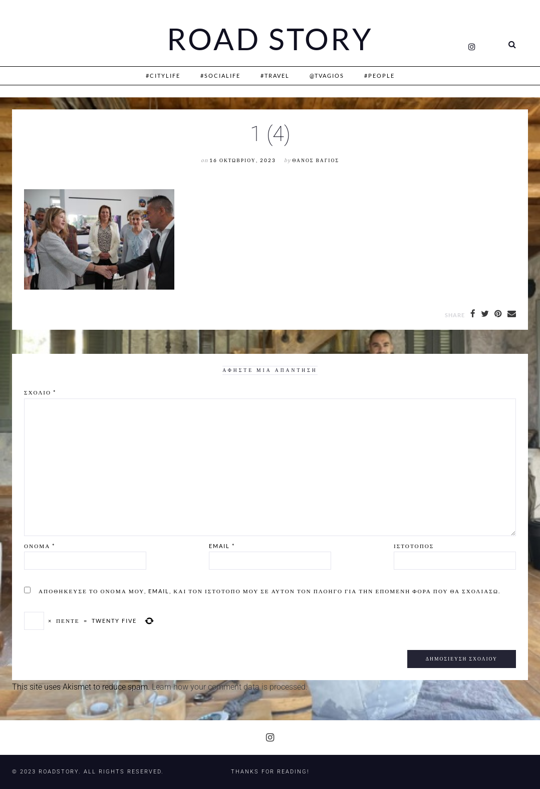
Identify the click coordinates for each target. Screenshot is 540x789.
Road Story (270, 39)
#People (379, 75)
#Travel (275, 75)
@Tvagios (327, 75)
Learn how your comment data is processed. (230, 687)
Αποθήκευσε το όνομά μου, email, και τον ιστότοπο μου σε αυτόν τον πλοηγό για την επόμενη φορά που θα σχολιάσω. (269, 591)
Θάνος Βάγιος (316, 160)
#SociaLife (220, 75)
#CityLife (163, 75)
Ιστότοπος (414, 546)
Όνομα (39, 546)
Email (222, 546)
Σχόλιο (40, 392)
